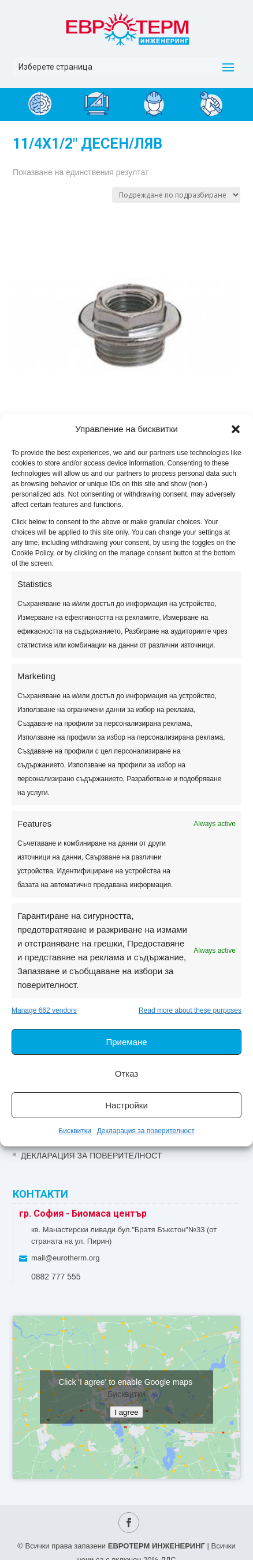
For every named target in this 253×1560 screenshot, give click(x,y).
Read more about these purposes (190, 1010)
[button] (235, 429)
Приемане (126, 1042)
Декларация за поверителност (146, 1131)
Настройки (126, 1105)
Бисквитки (74, 1131)
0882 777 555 (56, 1276)
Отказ (126, 1073)
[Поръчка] (176, 195)
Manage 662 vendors (44, 1010)
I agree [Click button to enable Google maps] (126, 1412)
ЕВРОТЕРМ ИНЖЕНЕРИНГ (156, 1546)
